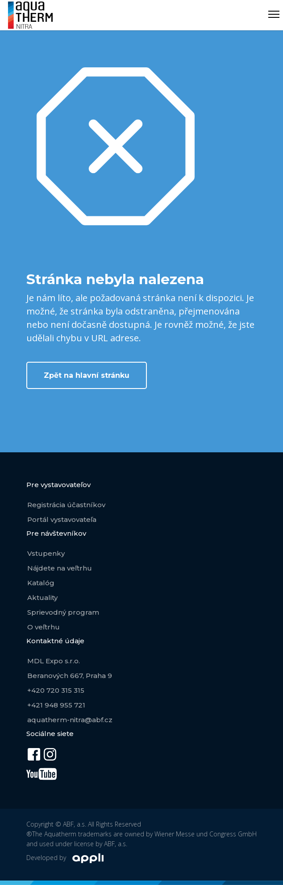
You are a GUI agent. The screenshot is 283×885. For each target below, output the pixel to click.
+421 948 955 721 (56, 705)
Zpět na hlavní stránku (86, 375)
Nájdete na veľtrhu (59, 568)
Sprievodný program (63, 612)
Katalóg (40, 583)
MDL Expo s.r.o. (53, 661)
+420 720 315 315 (55, 690)
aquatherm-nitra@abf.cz (69, 719)
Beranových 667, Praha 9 (69, 675)
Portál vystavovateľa (61, 519)
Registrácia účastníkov (66, 504)
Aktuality (42, 597)
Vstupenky (46, 553)
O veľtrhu (43, 627)
